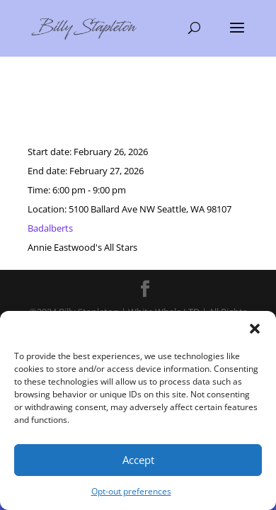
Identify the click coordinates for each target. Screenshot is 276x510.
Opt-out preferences (131, 491)
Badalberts (50, 228)
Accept (138, 460)
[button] (255, 329)
